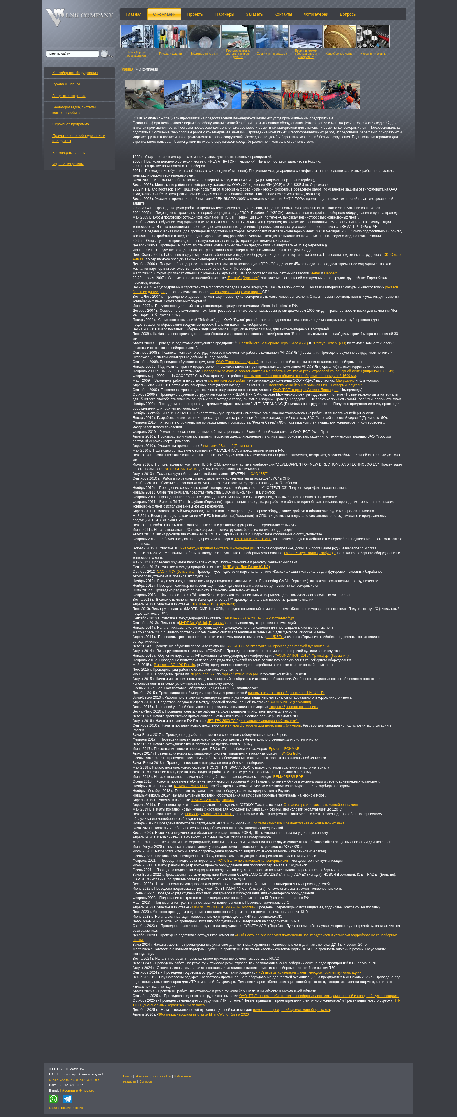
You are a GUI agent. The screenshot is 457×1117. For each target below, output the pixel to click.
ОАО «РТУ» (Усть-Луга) (175, 572)
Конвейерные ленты (339, 53)
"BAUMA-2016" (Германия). (290, 702)
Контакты (283, 14)
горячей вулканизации (240, 674)
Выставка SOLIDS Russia (174, 665)
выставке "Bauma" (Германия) (227, 446)
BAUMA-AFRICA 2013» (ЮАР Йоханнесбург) (260, 618)
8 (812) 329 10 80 (88, 1079)
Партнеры (224, 14)
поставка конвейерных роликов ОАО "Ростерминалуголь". (316, 385)
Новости (142, 1076)
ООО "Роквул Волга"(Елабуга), (310, 553)
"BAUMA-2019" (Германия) (212, 800)
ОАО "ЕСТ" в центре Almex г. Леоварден (305, 390)
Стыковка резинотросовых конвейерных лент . (322, 805)
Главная (133, 14)
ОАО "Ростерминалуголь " (237, 362)
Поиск (127, 1076)
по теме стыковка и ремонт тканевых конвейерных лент (298, 823)
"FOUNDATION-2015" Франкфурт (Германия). (312, 655)
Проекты (195, 14)
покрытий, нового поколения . (293, 707)
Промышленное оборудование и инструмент (306, 54)
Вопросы (348, 14)
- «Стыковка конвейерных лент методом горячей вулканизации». (309, 972)
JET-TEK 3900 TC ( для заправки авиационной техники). (253, 721)
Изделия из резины (373, 53)
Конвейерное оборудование (136, 54)
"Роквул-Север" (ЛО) (329, 343)
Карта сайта (162, 1076)
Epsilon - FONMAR (284, 749)
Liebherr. (331, 273)
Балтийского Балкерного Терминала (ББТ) (273, 343)
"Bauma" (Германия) (243, 278)
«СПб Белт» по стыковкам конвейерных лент (253, 861)
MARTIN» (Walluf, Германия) (202, 623)
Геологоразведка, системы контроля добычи (238, 54)
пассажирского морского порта (236, 292)
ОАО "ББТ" (259, 474)
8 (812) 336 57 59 (61, 1079)
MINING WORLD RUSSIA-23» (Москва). (224, 907)
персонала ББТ (203, 674)
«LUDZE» (275, 637)
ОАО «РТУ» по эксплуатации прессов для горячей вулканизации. (278, 646)
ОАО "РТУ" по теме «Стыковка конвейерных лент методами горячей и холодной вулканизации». (319, 996)
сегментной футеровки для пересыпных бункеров (260, 725)
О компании (164, 14)
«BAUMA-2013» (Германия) (213, 604)
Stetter (315, 273)
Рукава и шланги (170, 53)
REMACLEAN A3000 (191, 786)
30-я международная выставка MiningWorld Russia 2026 (203, 1014)
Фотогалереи (316, 14)
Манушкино (345, 380)
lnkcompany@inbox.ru (77, 1090)
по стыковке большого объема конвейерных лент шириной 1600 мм (300, 376)
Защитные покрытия (204, 53)
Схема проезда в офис (66, 1107)
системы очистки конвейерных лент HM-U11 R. (286, 693)
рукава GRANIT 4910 (180, 469)
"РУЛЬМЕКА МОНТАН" (252, 539)
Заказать (254, 14)
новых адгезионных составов (209, 814)
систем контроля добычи (228, 380)
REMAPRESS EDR (288, 777)
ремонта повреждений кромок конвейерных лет (291, 1010)
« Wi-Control (287, 753)
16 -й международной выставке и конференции (217, 548)
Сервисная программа (272, 53)
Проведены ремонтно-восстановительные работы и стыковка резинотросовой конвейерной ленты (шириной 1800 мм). (299, 371)
